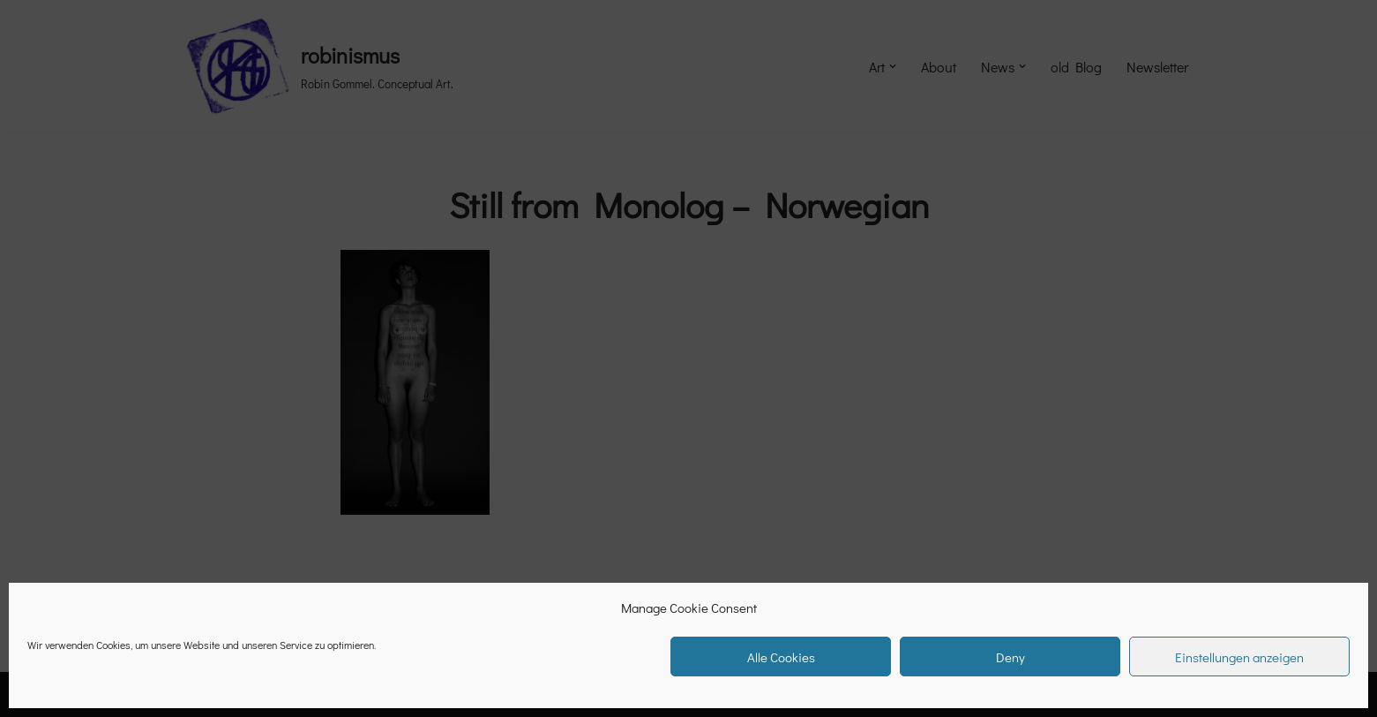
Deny (1010, 657)
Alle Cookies (781, 657)
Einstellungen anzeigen (1239, 657)
